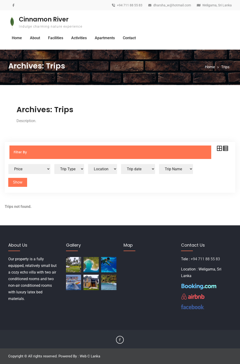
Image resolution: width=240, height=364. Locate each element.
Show (17, 182)
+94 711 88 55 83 (129, 5)
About (35, 38)
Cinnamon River (44, 19)
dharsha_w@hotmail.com (172, 5)
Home (17, 38)
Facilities (55, 38)
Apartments (105, 38)
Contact (129, 38)
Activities (79, 38)
